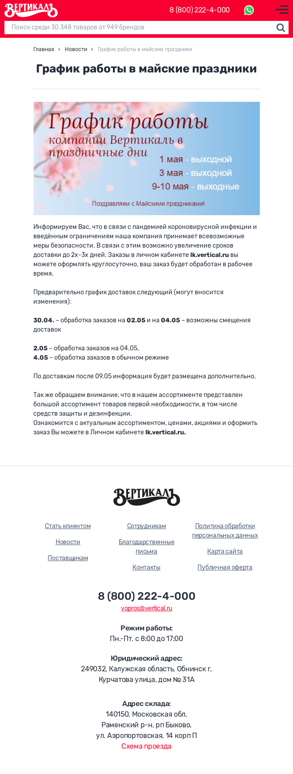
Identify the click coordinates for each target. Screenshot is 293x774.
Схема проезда (146, 746)
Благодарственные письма (147, 546)
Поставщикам (68, 558)
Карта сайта (225, 551)
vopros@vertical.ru (146, 608)
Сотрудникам (146, 526)
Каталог (141, 10)
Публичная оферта (225, 567)
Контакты (146, 567)
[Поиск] (146, 27)
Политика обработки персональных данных (225, 530)
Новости (68, 542)
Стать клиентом (68, 526)
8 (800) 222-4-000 (199, 10)
